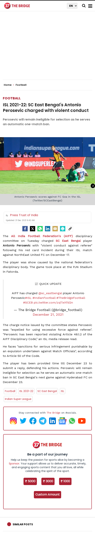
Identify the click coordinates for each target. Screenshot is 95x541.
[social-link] (70, 228)
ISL (62, 391)
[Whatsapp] (40, 228)
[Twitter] (32, 228)
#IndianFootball (44, 298)
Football (12, 98)
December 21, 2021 (48, 314)
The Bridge (53, 412)
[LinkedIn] (47, 228)
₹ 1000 (65, 481)
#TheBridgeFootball (70, 298)
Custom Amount (47, 494)
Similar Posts (23, 524)
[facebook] (25, 228)
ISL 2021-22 (26, 391)
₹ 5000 (30, 481)
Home (9, 85)
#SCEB (28, 302)
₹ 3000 (48, 481)
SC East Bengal (68, 241)
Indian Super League (18, 399)
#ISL (28, 298)
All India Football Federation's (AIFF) (42, 236)
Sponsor (14, 463)
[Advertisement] (49, 48)
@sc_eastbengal (50, 293)
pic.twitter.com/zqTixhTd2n (53, 302)
